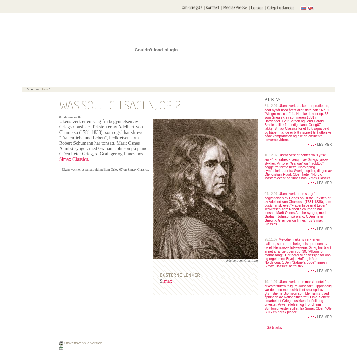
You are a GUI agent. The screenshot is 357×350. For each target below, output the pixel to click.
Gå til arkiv (274, 327)
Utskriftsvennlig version (80, 343)
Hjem (44, 89)
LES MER (324, 144)
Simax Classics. (74, 159)
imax (167, 281)
